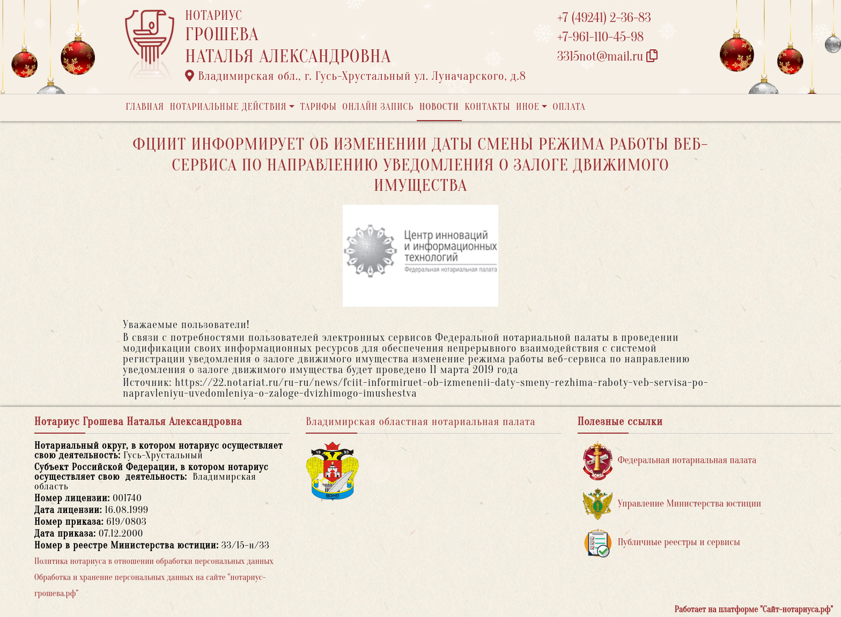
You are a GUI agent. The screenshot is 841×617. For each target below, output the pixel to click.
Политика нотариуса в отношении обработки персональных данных (154, 561)
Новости (439, 107)
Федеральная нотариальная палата (670, 460)
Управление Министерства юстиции (672, 504)
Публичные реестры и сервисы (661, 542)
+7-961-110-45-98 (600, 37)
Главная (145, 107)
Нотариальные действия (227, 107)
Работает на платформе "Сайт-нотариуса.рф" (754, 609)
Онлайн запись (378, 107)
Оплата (569, 107)
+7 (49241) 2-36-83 (604, 18)
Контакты (487, 107)
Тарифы (318, 107)
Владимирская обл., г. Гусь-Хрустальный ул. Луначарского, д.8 (355, 76)
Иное (528, 107)
